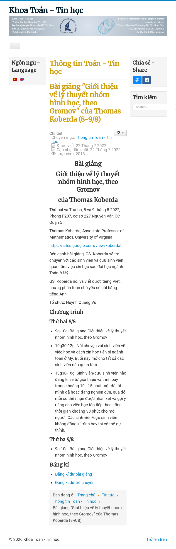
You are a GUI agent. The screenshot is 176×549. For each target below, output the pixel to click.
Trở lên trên (157, 539)
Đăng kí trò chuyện (75, 482)
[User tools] (120, 133)
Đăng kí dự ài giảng (73, 474)
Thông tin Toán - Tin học (81, 139)
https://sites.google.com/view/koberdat (85, 245)
